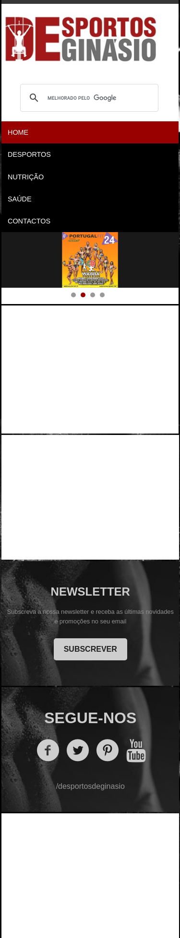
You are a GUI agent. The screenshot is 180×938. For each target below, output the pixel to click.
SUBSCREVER (90, 649)
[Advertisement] (91, 367)
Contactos (29, 221)
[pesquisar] (88, 98)
